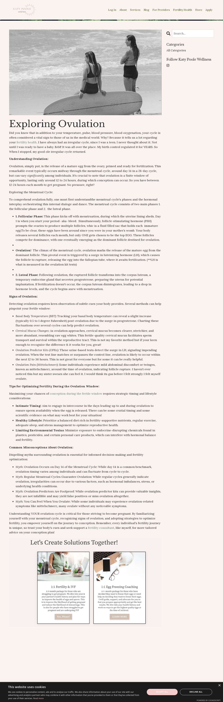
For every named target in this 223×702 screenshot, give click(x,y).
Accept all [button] (162, 691)
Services (135, 9)
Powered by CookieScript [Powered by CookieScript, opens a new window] (209, 700)
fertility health (27, 142)
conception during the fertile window (76, 393)
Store (198, 9)
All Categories (176, 50)
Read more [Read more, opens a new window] (38, 698)
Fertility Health (182, 9)
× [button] (219, 685)
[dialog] (111, 692)
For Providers (161, 9)
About (123, 9)
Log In (112, 9)
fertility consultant (101, 528)
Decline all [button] (196, 691)
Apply (208, 9)
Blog (146, 9)
